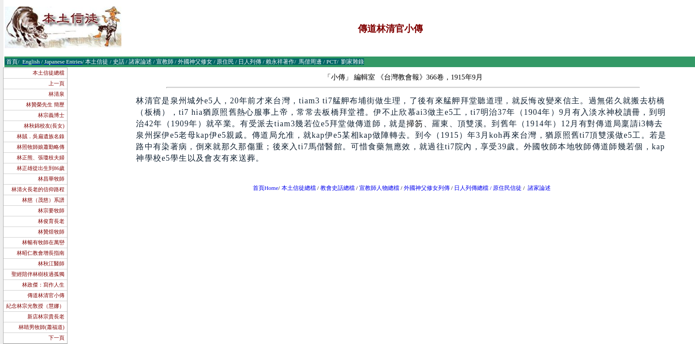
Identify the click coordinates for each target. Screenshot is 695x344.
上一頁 (56, 83)
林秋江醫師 (51, 264)
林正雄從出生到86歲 (40, 168)
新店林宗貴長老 (45, 317)
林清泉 (56, 94)
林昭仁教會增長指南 (40, 253)
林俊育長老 (51, 221)
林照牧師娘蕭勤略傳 (40, 147)
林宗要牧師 (51, 211)
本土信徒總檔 (48, 73)
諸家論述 (539, 188)
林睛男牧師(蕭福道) (41, 327)
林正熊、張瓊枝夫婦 (40, 158)
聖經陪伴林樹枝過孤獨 (37, 274)
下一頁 (56, 338)
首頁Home (265, 188)
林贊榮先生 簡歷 (45, 105)
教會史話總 (334, 188)
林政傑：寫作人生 (43, 285)
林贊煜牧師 (51, 232)
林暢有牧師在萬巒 (43, 242)
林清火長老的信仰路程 (37, 189)
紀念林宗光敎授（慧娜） (35, 306)
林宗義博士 (51, 115)
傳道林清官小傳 (45, 295)
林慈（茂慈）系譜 (43, 200)
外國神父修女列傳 (427, 188)
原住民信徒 (507, 188)
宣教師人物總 (376, 188)
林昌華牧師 (51, 179)
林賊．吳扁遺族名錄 (40, 136)
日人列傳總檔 (471, 188)
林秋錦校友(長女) (44, 126)
